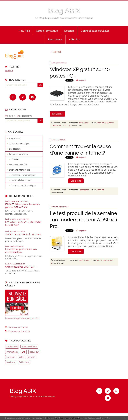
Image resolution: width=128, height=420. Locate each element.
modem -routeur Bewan (100, 246)
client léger (56, 125)
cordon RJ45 (12, 346)
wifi (23, 351)
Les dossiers (14, 148)
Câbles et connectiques (19, 143)
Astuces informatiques (22, 180)
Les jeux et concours (18, 154)
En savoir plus (104, 418)
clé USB (31, 357)
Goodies (15, 159)
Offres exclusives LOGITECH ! (20, 266)
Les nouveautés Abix (18, 164)
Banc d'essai (55, 39)
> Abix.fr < (74, 39)
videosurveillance (29, 346)
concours (10, 357)
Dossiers (69, 30)
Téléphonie (24, 362)
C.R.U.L (74, 86)
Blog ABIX (64, 11)
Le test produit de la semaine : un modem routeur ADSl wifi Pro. (83, 219)
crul (64, 125)
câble (21, 357)
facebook (10, 362)
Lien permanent (58, 123)
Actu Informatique (47, 30)
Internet (100, 190)
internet (100, 123)
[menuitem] (24, 30)
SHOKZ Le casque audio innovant (23, 234)
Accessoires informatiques (23, 175)
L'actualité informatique (19, 169)
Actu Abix (24, 30)
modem (103, 260)
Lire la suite (57, 114)
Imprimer (81, 80)
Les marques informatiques (24, 185)
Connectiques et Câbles (95, 30)
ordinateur (109, 123)
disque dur (34, 351)
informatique (12, 351)
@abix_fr (9, 70)
